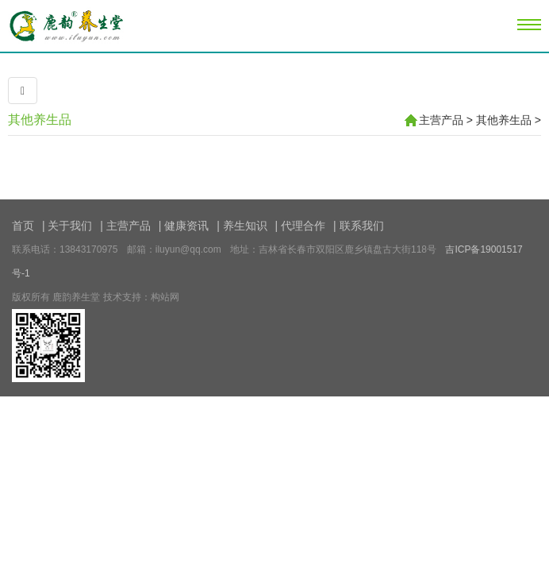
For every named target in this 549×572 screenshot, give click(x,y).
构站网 (165, 297)
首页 (23, 225)
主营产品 (441, 120)
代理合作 (303, 225)
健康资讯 (186, 225)
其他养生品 (39, 119)
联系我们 (362, 225)
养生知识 (245, 225)
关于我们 (70, 225)
